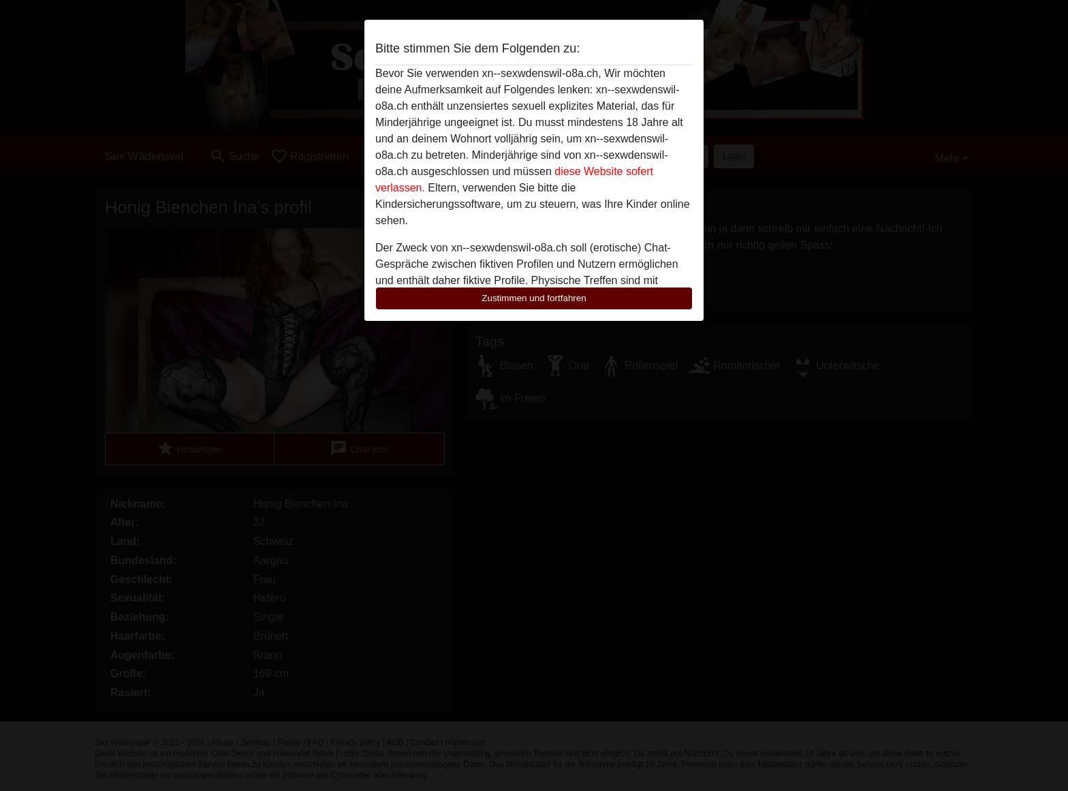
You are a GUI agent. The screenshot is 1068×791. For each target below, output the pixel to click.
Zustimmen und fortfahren (534, 298)
